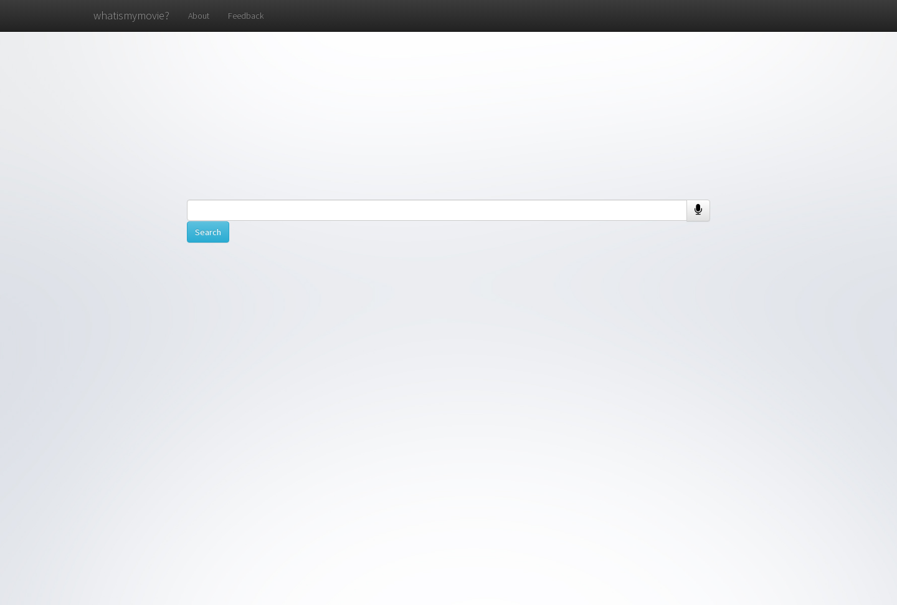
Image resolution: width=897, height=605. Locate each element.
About (198, 15)
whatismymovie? (131, 15)
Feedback (245, 15)
